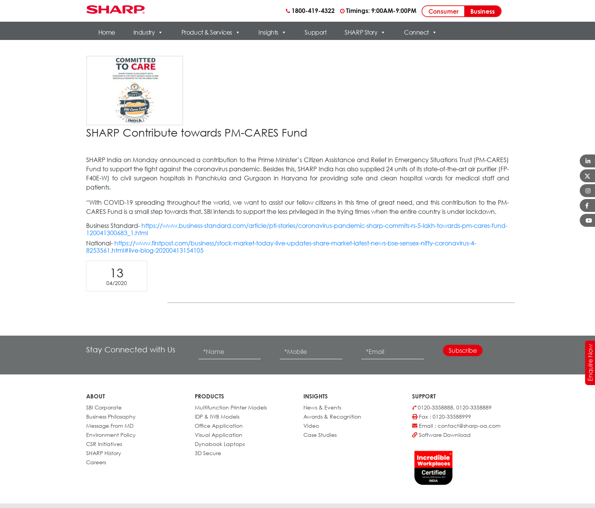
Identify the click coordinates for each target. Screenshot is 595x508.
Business (482, 11)
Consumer (443, 11)
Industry (148, 32)
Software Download (441, 435)
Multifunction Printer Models (231, 407)
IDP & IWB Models (217, 416)
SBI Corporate (104, 407)
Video (311, 425)
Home (106, 32)
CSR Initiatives (104, 444)
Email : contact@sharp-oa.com (456, 425)
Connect (420, 32)
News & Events (322, 407)
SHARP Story (365, 32)
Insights (272, 32)
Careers (96, 462)
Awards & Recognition (332, 416)
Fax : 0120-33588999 (441, 416)
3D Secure (208, 453)
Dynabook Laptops (220, 444)
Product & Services (211, 32)
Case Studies (320, 435)
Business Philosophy (111, 416)
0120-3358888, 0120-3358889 (452, 407)
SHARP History (103, 453)
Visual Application (218, 435)
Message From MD (109, 425)
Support (315, 32)
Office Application (219, 425)
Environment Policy (111, 435)
